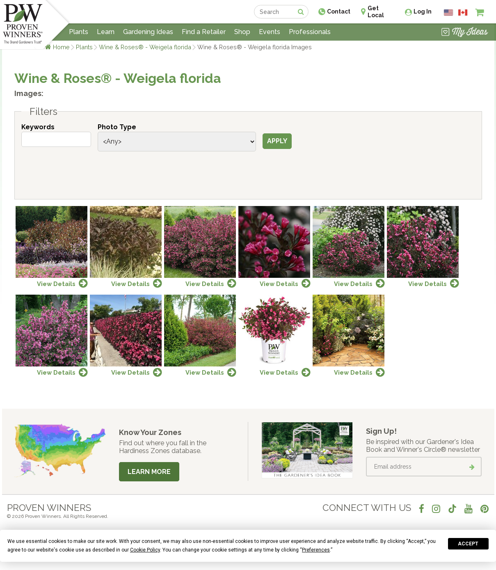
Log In (423, 11)
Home (61, 46)
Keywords (38, 127)
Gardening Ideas (148, 32)
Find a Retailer (204, 32)
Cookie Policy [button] (145, 550)
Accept (468, 544)
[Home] (22, 24)
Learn (105, 32)
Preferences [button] (316, 550)
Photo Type (117, 127)
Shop (242, 32)
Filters (43, 112)
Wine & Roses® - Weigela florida (145, 46)
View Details (56, 283)
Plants (84, 46)
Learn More (149, 472)
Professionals (310, 32)
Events (269, 32)
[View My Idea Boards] (464, 33)
